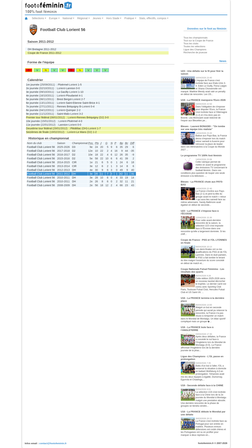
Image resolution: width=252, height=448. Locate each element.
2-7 (83, 99)
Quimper (71, 110)
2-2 (78, 110)
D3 (73, 147)
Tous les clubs (191, 43)
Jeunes (97, 18)
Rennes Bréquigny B (69, 106)
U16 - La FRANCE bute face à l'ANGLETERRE (197, 328)
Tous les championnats (196, 37)
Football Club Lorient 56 (41, 147)
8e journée (32, 110)
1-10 (80, 91)
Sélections (38, 18)
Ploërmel (63, 84)
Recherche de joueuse (195, 52)
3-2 (81, 113)
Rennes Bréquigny (87, 117)
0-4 (93, 106)
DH (74, 169)
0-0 (78, 88)
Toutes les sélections (194, 46)
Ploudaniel (72, 95)
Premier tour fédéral (37, 117)
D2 (73, 150)
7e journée (32, 106)
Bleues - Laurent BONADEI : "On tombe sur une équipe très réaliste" (203, 128)
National (67, 18)
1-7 (99, 128)
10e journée (33, 121)
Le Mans (81, 132)
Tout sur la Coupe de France (198, 40)
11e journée (33, 124)
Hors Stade (112, 18)
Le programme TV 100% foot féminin (201, 155)
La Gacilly (62, 91)
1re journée (32, 84)
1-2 (95, 132)
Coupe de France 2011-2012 (44, 52)
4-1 (81, 95)
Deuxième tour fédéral (39, 128)
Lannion (70, 88)
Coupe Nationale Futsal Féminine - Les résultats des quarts (202, 270)
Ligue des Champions (195, 49)
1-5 (80, 84)
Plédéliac (75, 128)
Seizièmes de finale (37, 132)
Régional (82, 18)
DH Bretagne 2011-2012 (42, 49)
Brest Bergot (64, 99)
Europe (53, 18)
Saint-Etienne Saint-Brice (80, 102)
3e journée (32, 91)
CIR (74, 162)
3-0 (107, 117)
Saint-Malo (63, 113)
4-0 (80, 121)
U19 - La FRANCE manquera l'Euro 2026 (203, 100)
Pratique (129, 18)
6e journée (32, 102)
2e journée (32, 88)
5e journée (32, 99)
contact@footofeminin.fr (53, 443)
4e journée (32, 95)
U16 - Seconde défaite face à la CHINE (202, 385)
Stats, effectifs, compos (152, 18)
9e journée (32, 113)
